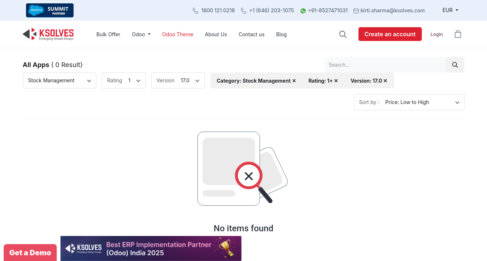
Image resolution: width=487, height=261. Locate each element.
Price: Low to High (407, 102)
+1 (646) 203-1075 (271, 10)
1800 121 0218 (218, 10)
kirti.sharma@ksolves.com (393, 10)
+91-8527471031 (328, 10)
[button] (343, 34)
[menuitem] (108, 34)
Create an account (390, 34)
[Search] (455, 64)
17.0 (185, 80)
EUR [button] (448, 10)
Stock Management (51, 80)
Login (437, 34)
